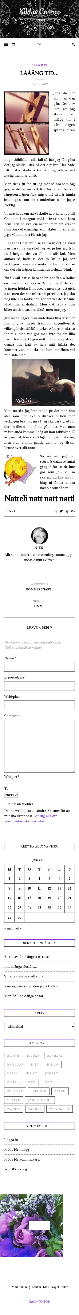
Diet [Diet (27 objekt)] (35, 1064)
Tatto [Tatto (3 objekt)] (60, 1091)
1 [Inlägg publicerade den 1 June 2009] (9, 879)
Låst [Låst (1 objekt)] (48, 1082)
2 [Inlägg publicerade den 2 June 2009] (19, 879)
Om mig (24, 1287)
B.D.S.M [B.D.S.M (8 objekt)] (13, 1055)
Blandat (39, 65)
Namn (10, 658)
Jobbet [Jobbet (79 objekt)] (51, 1073)
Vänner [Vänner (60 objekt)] (13, 1109)
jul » (18, 928)
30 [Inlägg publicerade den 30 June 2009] (19, 918)
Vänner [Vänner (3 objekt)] (35, 1109)
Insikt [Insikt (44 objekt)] (31, 1073)
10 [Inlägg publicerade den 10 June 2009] (29, 888)
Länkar (36, 1287)
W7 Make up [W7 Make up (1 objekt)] (59, 1109)
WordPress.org (15, 1169)
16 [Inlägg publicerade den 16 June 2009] (19, 898)
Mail (15, 1287)
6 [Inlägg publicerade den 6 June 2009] (59, 879)
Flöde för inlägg (16, 1149)
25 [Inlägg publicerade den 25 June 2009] (39, 908)
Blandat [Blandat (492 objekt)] (55, 1055)
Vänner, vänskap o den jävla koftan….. (33, 986)
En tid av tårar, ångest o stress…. (28, 956)
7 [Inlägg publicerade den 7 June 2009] (69, 879)
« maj (8, 928)
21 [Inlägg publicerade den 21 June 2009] (69, 898)
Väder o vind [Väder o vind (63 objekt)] (40, 1100)
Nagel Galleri (59, 1287)
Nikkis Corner (39, 12)
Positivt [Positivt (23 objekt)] (15, 1091)
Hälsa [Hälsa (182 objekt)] (12, 1073)
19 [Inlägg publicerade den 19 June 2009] (49, 898)
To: (6, 788)
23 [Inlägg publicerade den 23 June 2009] (19, 908)
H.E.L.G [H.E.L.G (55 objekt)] (53, 1064)
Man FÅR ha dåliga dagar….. (26, 996)
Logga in (11, 1140)
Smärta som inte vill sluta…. (25, 976)
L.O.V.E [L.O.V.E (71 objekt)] (30, 1082)
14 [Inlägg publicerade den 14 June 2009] (69, 888)
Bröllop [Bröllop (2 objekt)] (15, 1064)
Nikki (12, 511)
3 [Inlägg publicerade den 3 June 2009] (29, 879)
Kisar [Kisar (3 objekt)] (12, 1082)
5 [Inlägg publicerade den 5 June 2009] (49, 879)
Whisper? (11, 776)
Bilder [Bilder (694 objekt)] (33, 1055)
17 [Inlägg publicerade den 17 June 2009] (29, 898)
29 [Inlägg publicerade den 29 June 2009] (9, 918)
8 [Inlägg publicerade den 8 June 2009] (9, 888)
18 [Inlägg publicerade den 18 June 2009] (39, 898)
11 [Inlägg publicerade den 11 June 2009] (39, 888)
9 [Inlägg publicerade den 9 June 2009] (19, 888)
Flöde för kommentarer (22, 1159)
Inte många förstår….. (20, 966)
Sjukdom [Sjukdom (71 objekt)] (39, 1091)
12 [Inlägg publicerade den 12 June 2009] (49, 888)
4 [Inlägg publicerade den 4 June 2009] (39, 879)
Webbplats (12, 696)
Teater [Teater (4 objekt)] (13, 1100)
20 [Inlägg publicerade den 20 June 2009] (59, 898)
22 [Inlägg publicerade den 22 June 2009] (9, 908)
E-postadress (15, 677)
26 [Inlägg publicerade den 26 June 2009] (49, 908)
